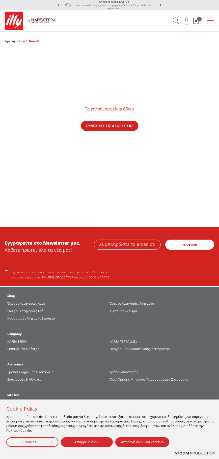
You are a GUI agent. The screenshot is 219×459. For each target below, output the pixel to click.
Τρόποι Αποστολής (124, 372)
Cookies (29, 442)
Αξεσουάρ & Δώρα (123, 311)
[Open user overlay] (186, 21)
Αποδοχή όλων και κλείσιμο (142, 442)
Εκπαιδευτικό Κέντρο (23, 349)
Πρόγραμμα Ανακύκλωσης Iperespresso (140, 349)
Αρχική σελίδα (15, 41)
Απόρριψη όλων (86, 442)
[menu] (210, 20)
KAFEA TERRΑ (17, 341)
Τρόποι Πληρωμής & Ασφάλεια (30, 372)
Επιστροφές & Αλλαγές (24, 379)
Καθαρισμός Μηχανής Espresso (31, 318)
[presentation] (58, 5)
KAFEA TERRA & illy (123, 341)
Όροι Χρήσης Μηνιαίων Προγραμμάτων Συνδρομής (149, 379)
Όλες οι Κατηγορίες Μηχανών (132, 303)
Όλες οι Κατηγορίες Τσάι (25, 311)
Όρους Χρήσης (97, 277)
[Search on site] (176, 21)
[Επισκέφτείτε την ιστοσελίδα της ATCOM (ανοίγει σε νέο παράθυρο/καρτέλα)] (194, 453)
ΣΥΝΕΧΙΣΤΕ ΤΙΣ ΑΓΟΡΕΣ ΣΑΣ (109, 125)
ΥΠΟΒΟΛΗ (189, 244)
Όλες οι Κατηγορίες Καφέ (26, 303)
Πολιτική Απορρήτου (56, 277)
